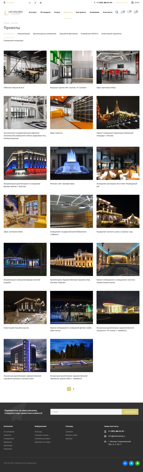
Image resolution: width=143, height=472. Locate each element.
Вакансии (8, 442)
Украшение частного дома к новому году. (115, 232)
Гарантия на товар (42, 442)
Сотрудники (9, 438)
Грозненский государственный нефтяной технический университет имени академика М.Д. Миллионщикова (25, 135)
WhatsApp (41, 2)
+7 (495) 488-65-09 (116, 431)
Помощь (38, 432)
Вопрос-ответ (71, 435)
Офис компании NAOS (13, 232)
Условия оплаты (41, 435)
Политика (8, 449)
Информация (40, 426)
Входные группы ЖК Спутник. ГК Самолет (68, 88)
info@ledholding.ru (116, 436)
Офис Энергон (56, 133)
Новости (7, 435)
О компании (9, 432)
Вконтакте (29, 2)
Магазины (8, 445)
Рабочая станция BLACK (14, 88)
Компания (8, 426)
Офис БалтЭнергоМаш (106, 88)
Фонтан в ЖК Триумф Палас (62, 184)
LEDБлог (69, 432)
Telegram (35, 2)
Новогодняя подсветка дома (16, 328)
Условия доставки (42, 438)
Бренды (69, 438)
